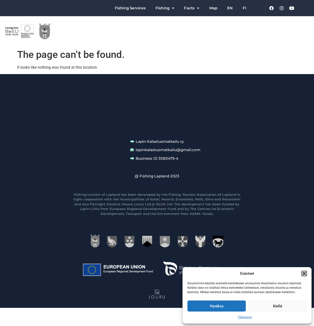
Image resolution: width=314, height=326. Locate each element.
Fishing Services (130, 8)
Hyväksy (216, 306)
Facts (191, 8)
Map (213, 8)
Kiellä (277, 306)
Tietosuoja (245, 317)
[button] (304, 273)
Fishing (165, 8)
